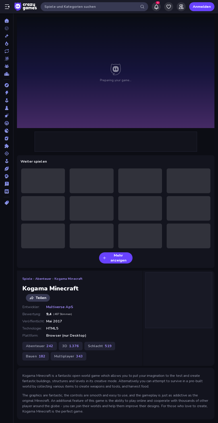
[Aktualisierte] (6, 51)
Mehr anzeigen (115, 258)
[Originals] (6, 58)
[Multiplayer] (6, 66)
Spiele (27, 279)
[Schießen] (6, 153)
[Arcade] (6, 100)
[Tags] (6, 203)
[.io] (6, 131)
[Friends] (181, 6)
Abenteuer (43, 279)
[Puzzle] (6, 146)
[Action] (6, 93)
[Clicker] (6, 115)
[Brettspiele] (6, 108)
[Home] (6, 21)
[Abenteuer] (6, 85)
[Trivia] (6, 184)
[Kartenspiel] (6, 138)
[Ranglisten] (6, 74)
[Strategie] (6, 176)
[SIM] (6, 161)
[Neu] (6, 36)
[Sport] (6, 168)
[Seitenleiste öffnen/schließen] (7, 6)
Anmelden (202, 6)
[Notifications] (156, 6)
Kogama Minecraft (68, 279)
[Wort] (6, 191)
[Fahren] (6, 123)
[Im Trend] (6, 43)
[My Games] (168, 6)
